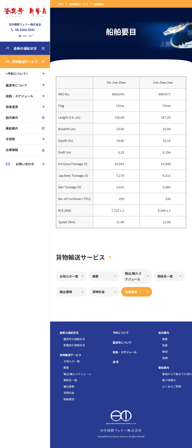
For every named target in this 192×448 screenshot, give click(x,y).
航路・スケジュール (19, 96)
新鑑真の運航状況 (74, 345)
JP (20, 36)
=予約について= (17, 73)
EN (24, 36)
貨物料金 (98, 291)
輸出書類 (66, 291)
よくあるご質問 (171, 386)
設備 (165, 358)
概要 (95, 276)
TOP (60, 4)
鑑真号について (16, 85)
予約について (121, 333)
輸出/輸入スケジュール (133, 276)
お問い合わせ (25, 164)
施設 (165, 351)
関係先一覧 (165, 276)
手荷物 (10, 139)
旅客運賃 (12, 106)
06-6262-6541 (25, 29)
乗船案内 (25, 128)
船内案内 (25, 117)
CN (30, 36)
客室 (165, 345)
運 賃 (116, 362)
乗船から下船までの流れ (177, 374)
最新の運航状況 (29, 48)
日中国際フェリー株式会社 (25, 24)
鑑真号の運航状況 (74, 339)
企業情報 (25, 149)
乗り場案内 (169, 380)
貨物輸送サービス (28, 61)
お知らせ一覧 (69, 276)
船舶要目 (99, 4)
